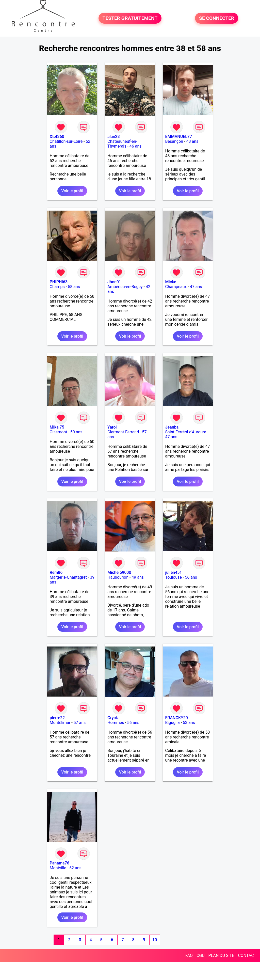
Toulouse (173, 577)
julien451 (173, 572)
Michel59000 (119, 572)
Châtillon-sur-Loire (66, 141)
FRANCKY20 (176, 717)
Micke (170, 281)
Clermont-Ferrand (123, 432)
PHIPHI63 (59, 281)
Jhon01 (114, 281)
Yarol (112, 427)
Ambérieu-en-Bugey (124, 286)
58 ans (74, 286)
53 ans (189, 722)
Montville (58, 867)
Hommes (115, 722)
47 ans (196, 286)
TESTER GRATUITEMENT (130, 18)
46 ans (135, 146)
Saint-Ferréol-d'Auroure (185, 432)
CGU (201, 955)
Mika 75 (57, 427)
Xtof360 (57, 136)
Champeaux (176, 286)
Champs (57, 286)
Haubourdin (117, 577)
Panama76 (59, 863)
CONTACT (247, 955)
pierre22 (57, 717)
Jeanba (172, 427)
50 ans (76, 432)
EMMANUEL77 (178, 136)
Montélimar (60, 722)
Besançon (174, 141)
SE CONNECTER (216, 18)
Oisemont (58, 432)
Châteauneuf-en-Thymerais (122, 144)
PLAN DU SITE (221, 955)
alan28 (113, 136)
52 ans (75, 867)
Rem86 (56, 572)
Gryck (112, 717)
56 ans (191, 577)
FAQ (189, 955)
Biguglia (172, 722)
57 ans (80, 722)
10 (154, 939)
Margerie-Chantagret (68, 577)
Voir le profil (72, 190)
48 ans (192, 141)
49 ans (138, 577)
